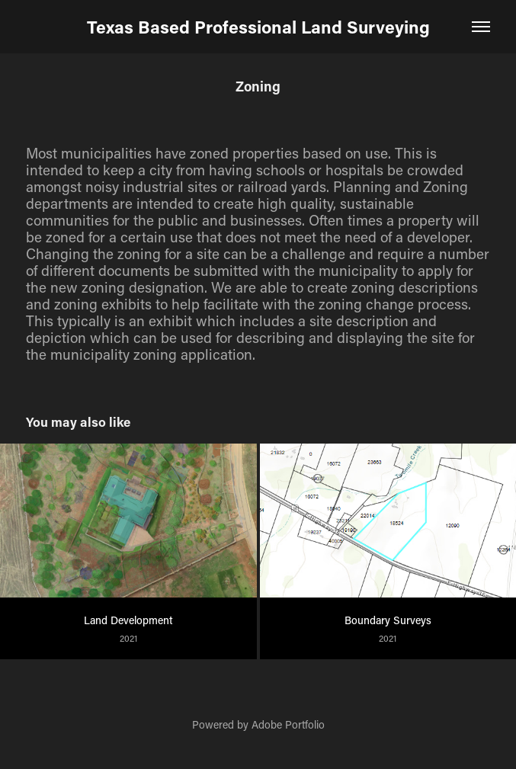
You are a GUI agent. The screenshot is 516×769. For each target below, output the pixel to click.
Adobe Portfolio (288, 724)
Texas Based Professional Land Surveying (258, 26)
